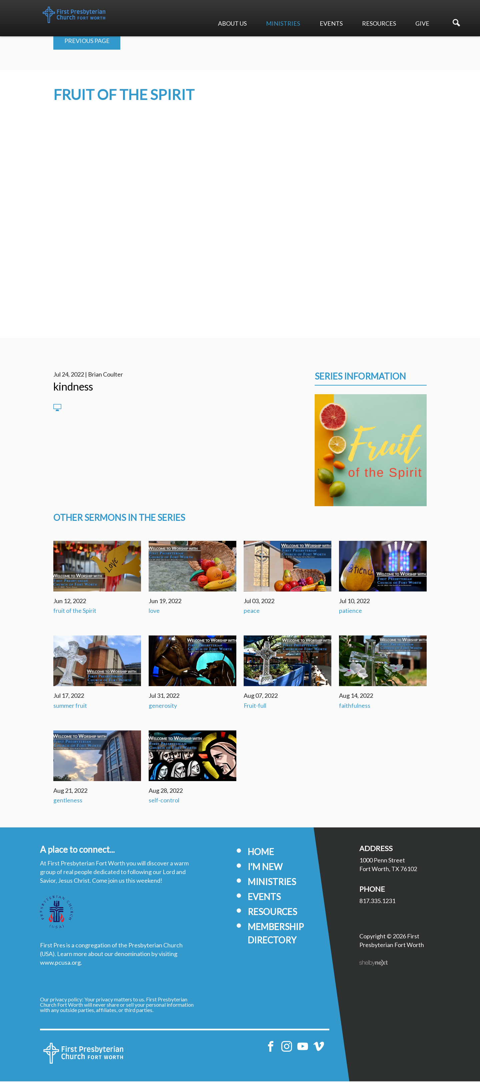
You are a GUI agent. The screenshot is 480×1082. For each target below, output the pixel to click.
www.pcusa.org (60, 963)
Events (331, 23)
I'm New (265, 867)
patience (350, 611)
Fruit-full (255, 705)
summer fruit (70, 705)
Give (422, 23)
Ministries (283, 23)
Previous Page (87, 41)
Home (261, 852)
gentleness (67, 800)
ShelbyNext (373, 963)
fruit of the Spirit (74, 611)
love (154, 611)
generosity (163, 705)
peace (252, 611)
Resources (379, 23)
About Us (232, 23)
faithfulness (354, 705)
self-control (164, 800)
